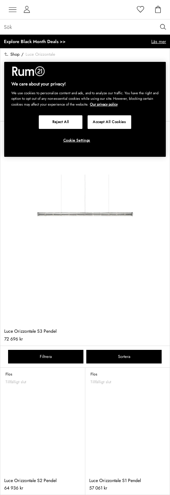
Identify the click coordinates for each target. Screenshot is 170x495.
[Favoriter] (140, 10)
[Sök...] (87, 27)
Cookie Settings (76, 140)
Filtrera (46, 356)
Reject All (60, 121)
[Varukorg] (158, 10)
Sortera (124, 356)
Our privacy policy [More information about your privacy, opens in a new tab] (104, 104)
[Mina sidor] (26, 10)
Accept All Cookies (109, 121)
